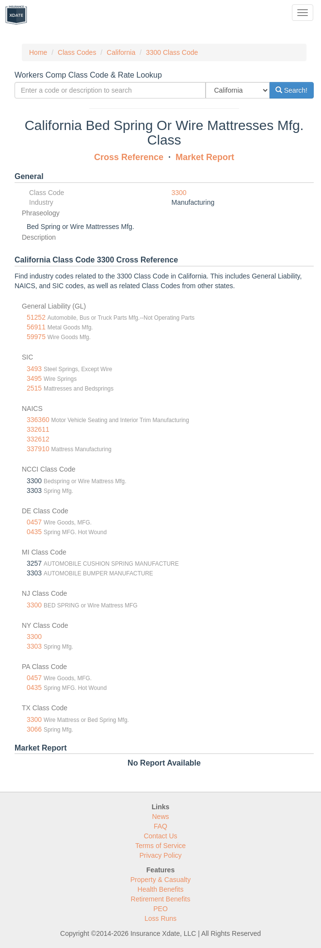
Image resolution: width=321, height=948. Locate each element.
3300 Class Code (172, 52)
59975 (36, 337)
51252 (36, 317)
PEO (160, 909)
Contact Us (160, 836)
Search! (291, 90)
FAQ (160, 826)
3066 (34, 729)
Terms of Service (160, 846)
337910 (38, 449)
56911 (36, 327)
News (160, 816)
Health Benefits (161, 889)
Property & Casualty (160, 879)
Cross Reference (128, 157)
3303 (34, 646)
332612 (38, 439)
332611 (38, 429)
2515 (34, 388)
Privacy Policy (160, 855)
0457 (34, 522)
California (121, 52)
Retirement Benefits (161, 899)
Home (38, 52)
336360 (38, 420)
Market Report (205, 157)
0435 (34, 532)
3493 (34, 369)
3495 (34, 378)
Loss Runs (160, 918)
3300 (179, 192)
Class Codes (77, 52)
